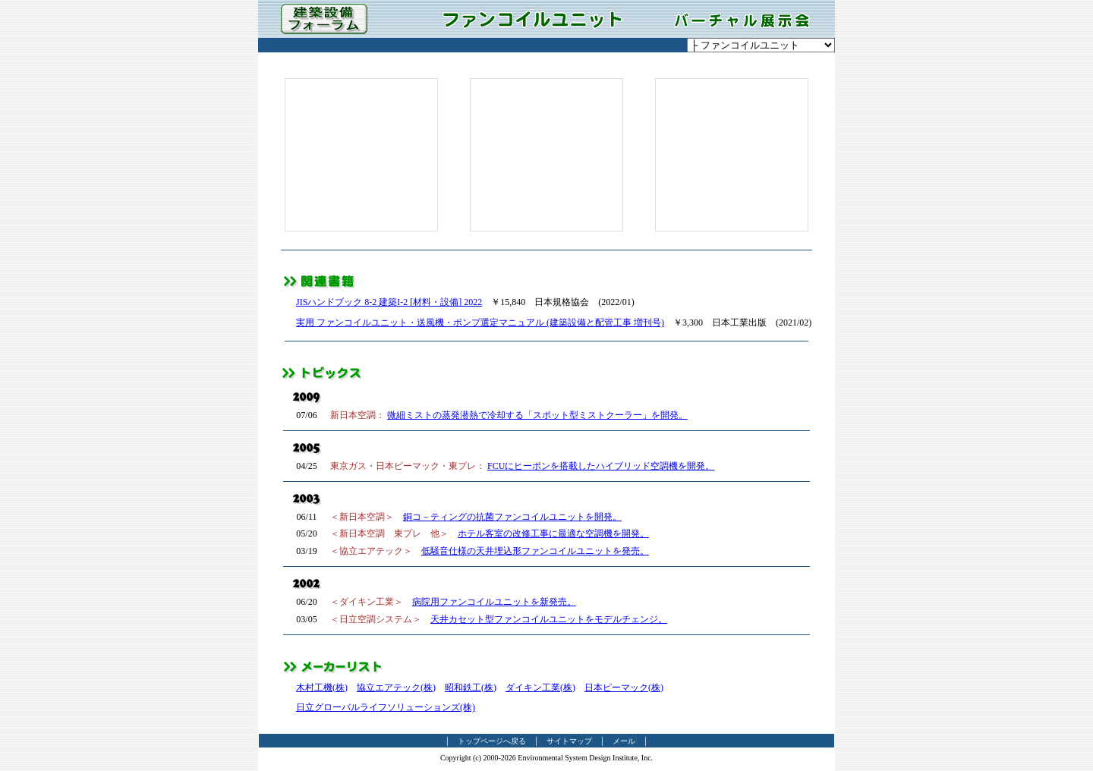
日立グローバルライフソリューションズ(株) (385, 707)
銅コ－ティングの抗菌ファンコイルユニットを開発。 (512, 516)
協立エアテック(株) (396, 687)
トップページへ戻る (492, 741)
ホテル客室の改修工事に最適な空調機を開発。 (553, 533)
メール (624, 741)
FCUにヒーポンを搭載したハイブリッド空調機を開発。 (600, 466)
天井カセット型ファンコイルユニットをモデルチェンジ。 (548, 619)
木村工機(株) (322, 687)
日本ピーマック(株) (623, 687)
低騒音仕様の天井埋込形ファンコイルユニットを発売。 (535, 551)
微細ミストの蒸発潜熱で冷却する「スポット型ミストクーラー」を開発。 (537, 415)
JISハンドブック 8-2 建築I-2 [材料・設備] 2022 (389, 302)
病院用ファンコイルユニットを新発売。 (494, 601)
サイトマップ (569, 741)
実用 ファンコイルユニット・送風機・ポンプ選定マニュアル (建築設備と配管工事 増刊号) (480, 322)
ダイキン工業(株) (540, 687)
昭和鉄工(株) (470, 687)
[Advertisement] (361, 155)
